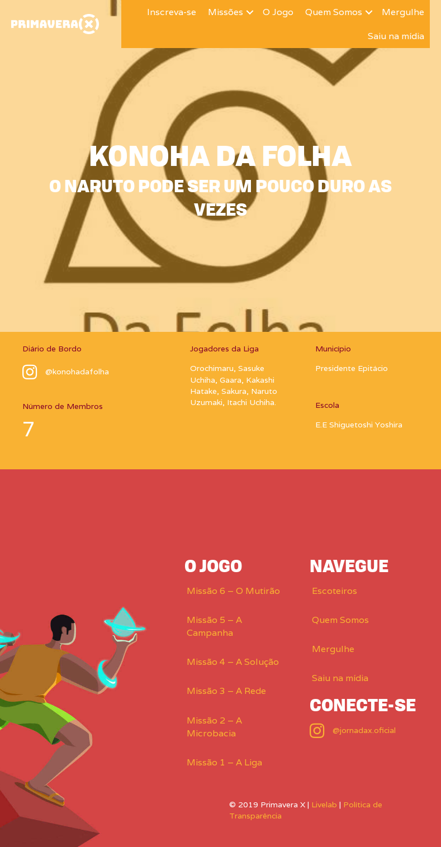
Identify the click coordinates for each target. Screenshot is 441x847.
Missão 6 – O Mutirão (233, 591)
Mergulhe (403, 12)
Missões (225, 12)
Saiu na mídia (396, 36)
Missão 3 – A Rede (226, 691)
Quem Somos (333, 12)
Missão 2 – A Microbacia (214, 727)
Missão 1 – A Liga (224, 762)
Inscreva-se (171, 12)
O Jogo (278, 12)
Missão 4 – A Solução (233, 662)
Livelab (324, 805)
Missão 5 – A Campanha (214, 626)
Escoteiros (334, 591)
